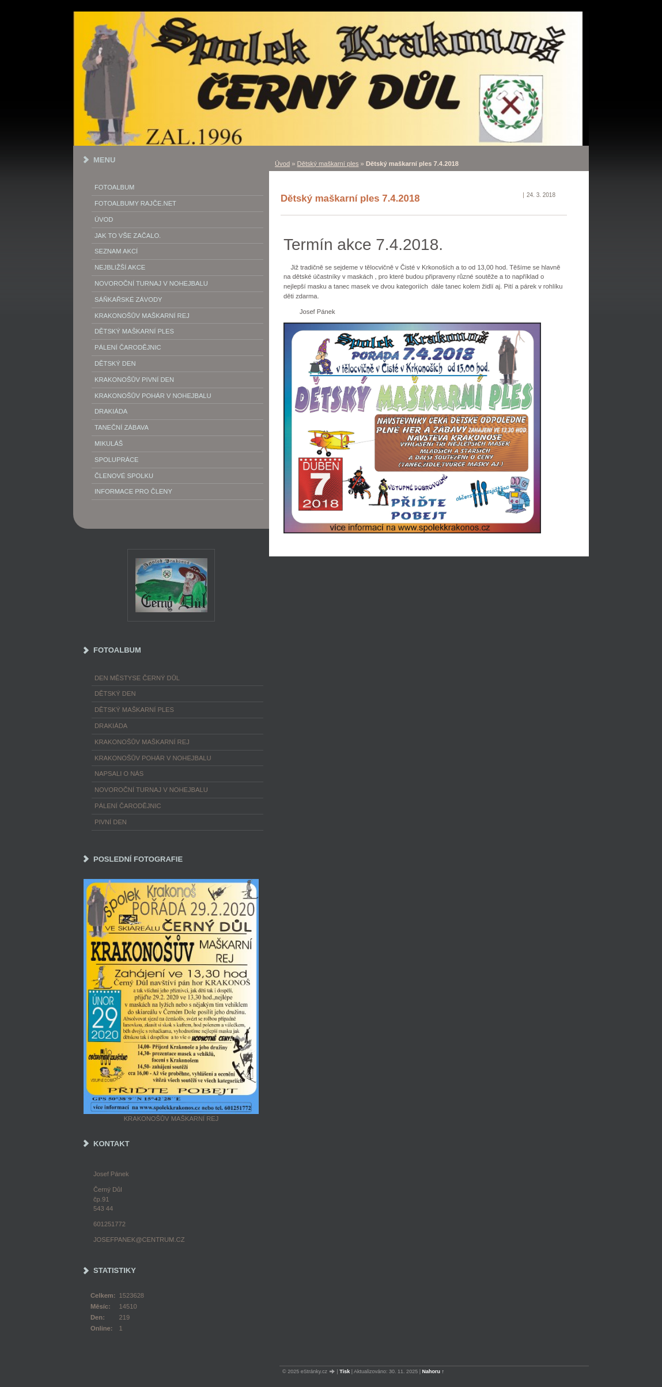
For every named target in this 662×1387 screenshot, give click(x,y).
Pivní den (110, 821)
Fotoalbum (114, 187)
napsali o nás (118, 773)
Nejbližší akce (119, 267)
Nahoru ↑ (433, 1371)
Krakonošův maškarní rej (142, 315)
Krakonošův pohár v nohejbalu (152, 395)
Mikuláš (108, 443)
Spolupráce (116, 459)
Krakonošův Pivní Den (134, 379)
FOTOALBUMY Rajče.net (135, 203)
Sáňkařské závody (128, 299)
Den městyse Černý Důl (137, 677)
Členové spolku (123, 475)
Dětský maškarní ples (328, 163)
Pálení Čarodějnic (127, 347)
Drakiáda (110, 411)
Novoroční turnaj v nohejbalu (151, 283)
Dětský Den (115, 363)
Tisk (344, 1371)
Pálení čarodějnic (127, 805)
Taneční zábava (121, 427)
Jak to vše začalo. (127, 235)
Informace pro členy (133, 491)
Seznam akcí (116, 251)
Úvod (282, 163)
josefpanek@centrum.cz (138, 1239)
